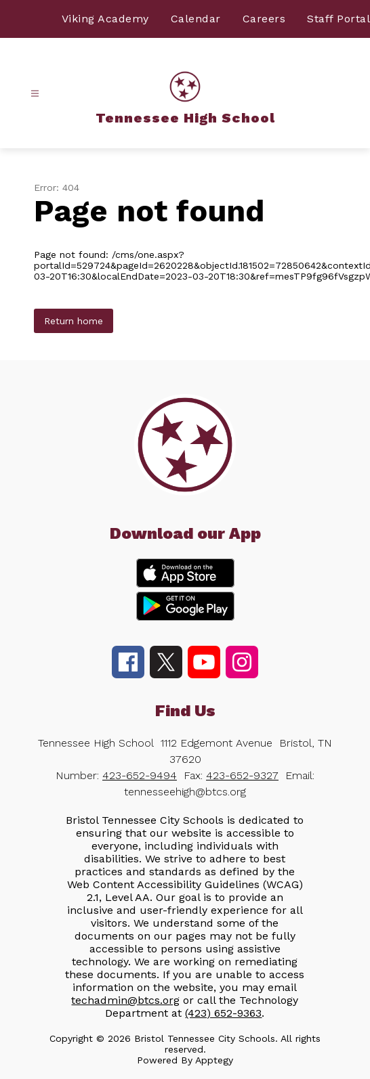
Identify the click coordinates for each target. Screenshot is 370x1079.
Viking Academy (105, 18)
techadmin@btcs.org (125, 1000)
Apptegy (214, 1060)
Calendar (196, 18)
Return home (73, 320)
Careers (264, 18)
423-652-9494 (139, 775)
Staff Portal (338, 18)
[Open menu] (35, 94)
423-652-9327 (242, 775)
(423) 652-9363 (223, 1013)
